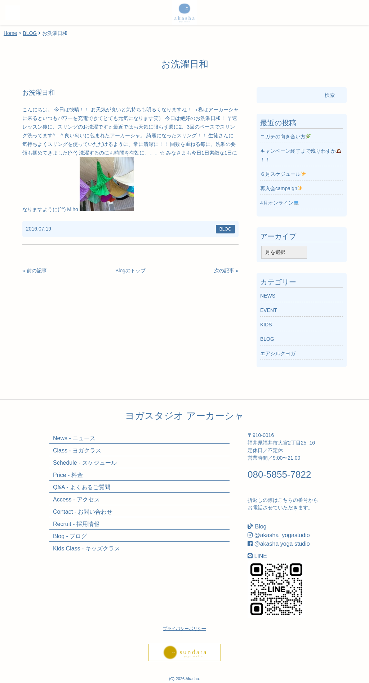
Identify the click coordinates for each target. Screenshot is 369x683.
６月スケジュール (283, 174)
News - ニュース (74, 438)
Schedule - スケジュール (85, 463)
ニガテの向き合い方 (285, 136)
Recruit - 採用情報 (76, 524)
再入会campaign (281, 188)
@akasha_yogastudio (282, 535)
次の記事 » (226, 270)
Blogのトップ (130, 270)
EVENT (268, 310)
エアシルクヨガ (277, 353)
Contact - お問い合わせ (82, 512)
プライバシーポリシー (184, 628)
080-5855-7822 (279, 474)
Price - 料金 (68, 475)
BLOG (30, 33)
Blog (260, 526)
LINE (260, 556)
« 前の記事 (34, 270)
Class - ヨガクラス (77, 450)
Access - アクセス (76, 499)
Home (10, 33)
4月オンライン (279, 203)
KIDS (266, 324)
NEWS (267, 296)
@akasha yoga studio (282, 544)
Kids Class (86, 548)
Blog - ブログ (70, 536)
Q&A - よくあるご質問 (81, 487)
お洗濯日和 (38, 92)
